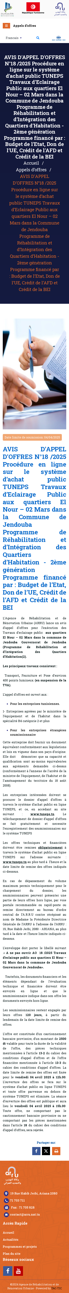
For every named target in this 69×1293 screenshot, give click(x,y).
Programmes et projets (20, 1246)
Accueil (31, 163)
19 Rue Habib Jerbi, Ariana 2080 (33, 1193)
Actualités (10, 1239)
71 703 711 (17, 1200)
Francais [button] (12, 38)
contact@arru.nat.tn (25, 1214)
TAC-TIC (56, 1288)
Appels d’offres (24, 26)
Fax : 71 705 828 (23, 1207)
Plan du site (11, 1253)
